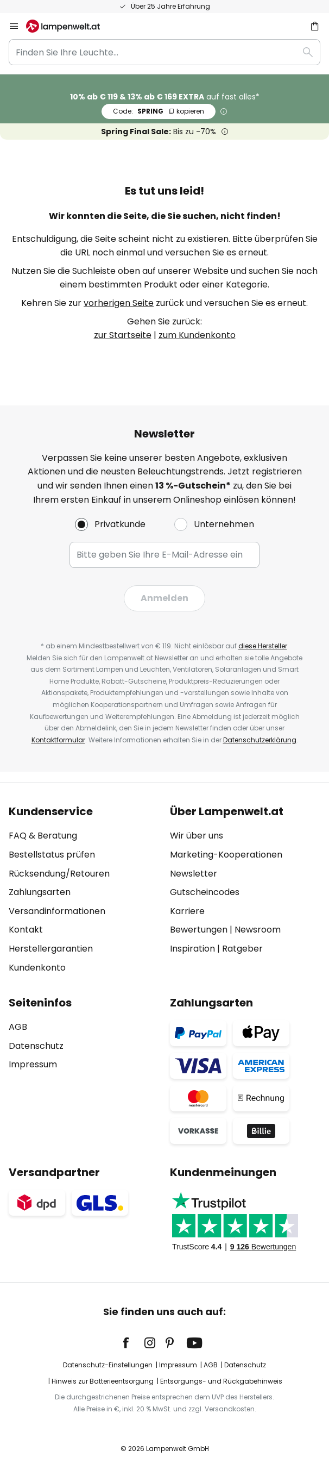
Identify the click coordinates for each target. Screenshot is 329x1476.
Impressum (33, 1064)
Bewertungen (198, 929)
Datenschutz (36, 1046)
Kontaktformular (58, 740)
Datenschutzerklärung (259, 740)
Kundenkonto (37, 967)
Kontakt (26, 929)
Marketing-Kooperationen (226, 854)
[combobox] (164, 52)
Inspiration (192, 948)
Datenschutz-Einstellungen (108, 1364)
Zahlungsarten (40, 892)
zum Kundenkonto (197, 335)
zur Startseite (122, 335)
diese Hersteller (262, 646)
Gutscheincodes (204, 892)
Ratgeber (242, 948)
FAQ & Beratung (43, 835)
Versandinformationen (57, 911)
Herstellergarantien (51, 948)
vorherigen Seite (119, 303)
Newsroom (258, 929)
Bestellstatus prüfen (52, 854)
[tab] (84, 889)
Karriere (187, 911)
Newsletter (193, 873)
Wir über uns (196, 835)
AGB (18, 1027)
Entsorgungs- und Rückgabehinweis (221, 1381)
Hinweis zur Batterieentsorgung (103, 1381)
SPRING (158, 111)
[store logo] (69, 26)
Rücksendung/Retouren (59, 873)
